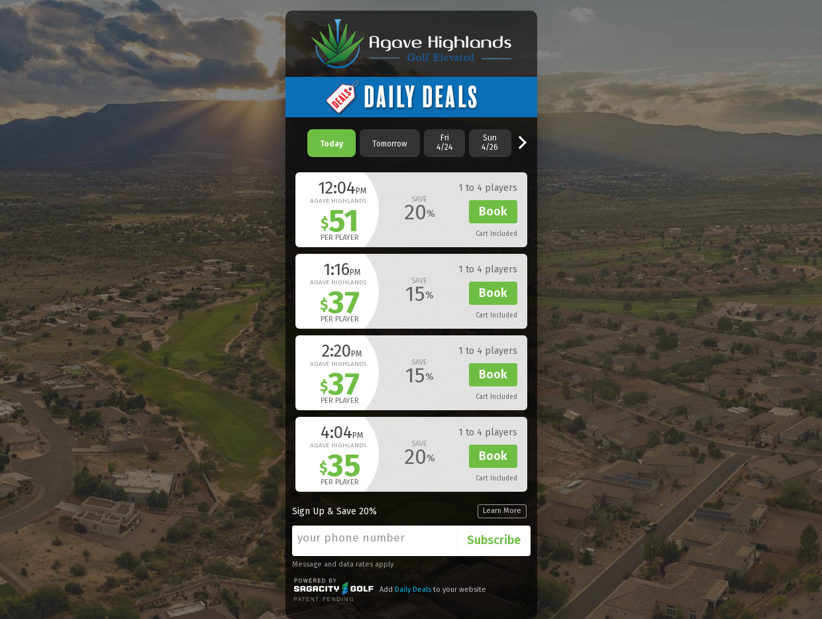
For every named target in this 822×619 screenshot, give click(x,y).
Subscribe (494, 540)
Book (493, 211)
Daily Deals (413, 589)
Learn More (502, 510)
